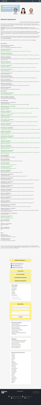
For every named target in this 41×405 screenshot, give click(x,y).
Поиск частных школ (15, 343)
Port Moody (13, 293)
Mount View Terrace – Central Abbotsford (7, 127)
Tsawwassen (13, 376)
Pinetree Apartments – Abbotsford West (7, 69)
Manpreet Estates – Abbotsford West (6, 65)
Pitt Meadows (13, 369)
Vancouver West (14, 286)
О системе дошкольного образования (18, 341)
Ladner (12, 359)
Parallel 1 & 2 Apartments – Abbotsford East (7, 96)
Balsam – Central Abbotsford (5, 162)
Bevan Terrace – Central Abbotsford (6, 196)
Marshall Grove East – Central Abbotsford (7, 177)
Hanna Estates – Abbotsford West (6, 56)
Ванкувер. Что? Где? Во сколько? (17, 267)
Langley (12, 361)
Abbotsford (13, 381)
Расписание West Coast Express (17, 329)
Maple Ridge (13, 362)
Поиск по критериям (20, 274)
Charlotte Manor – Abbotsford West (6, 49)
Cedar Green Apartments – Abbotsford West (7, 45)
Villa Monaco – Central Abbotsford (6, 145)
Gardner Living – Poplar (4, 234)
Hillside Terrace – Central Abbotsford (6, 123)
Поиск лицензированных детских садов (18, 340)
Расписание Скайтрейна (15, 328)
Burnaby (12, 355)
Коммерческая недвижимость (20, 280)
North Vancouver (14, 295)
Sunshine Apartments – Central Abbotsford (7, 135)
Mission (12, 382)
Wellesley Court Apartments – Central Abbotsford (8, 106)
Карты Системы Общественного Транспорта (19, 325)
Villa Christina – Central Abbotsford (6, 140)
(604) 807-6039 (4, 1)
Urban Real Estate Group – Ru (16, 265)
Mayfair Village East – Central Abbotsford (7, 185)
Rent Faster (27, 246)
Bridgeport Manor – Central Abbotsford (6, 114)
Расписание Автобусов (15, 326)
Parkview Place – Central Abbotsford (6, 223)
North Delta (13, 365)
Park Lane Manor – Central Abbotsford (6, 166)
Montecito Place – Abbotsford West (6, 83)
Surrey (12, 375)
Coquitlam (13, 292)
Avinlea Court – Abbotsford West (5, 79)
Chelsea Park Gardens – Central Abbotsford (7, 119)
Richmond (13, 290)
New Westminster (14, 363)
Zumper (17, 247)
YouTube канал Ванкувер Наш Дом (17, 263)
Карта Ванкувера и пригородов (16, 298)
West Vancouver (14, 378)
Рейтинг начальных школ (16, 346)
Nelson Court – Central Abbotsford (6, 170)
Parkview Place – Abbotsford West (6, 87)
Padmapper (23, 246)
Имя (12, 306)
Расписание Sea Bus (15, 331)
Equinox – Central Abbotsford (5, 219)
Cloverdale (13, 356)
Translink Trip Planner (15, 324)
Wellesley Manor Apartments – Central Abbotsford (8, 102)
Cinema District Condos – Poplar (5, 238)
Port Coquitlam (14, 371)
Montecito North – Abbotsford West (6, 75)
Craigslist (15, 246)
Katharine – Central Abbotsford (5, 200)
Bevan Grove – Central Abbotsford (6, 193)
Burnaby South (14, 287)
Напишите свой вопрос (15, 311)
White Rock (13, 379)
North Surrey (13, 366)
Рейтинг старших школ (15, 347)
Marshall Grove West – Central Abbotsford (7, 174)
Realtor (20, 246)
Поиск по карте (20, 270)
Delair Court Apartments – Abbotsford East (7, 92)
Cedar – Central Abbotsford (5, 155)
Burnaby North (14, 289)
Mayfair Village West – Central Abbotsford (7, 181)
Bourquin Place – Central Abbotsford (6, 189)
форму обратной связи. (7, 38)
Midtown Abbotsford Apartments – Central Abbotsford (9, 213)
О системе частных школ (16, 344)
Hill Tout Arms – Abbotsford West (6, 61)
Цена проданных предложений (20, 277)
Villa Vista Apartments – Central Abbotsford (7, 150)
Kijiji (18, 246)
